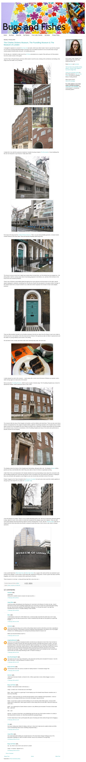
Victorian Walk (50, 521)
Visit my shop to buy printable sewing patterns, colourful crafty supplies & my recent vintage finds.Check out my (74, 69)
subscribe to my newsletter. (72, 86)
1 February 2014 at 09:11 (13, 597)
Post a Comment (9, 753)
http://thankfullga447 (12, 657)
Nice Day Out (24, 48)
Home (5, 35)
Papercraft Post (11, 666)
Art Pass (28, 54)
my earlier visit (28, 480)
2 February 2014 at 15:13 (13, 729)
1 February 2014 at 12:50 (13, 621)
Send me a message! (70, 81)
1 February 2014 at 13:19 (13, 635)
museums (13, 585)
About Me (18, 35)
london (9, 585)
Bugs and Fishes (12, 684)
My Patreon (26, 35)
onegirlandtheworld (12, 640)
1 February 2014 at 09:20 (13, 610)
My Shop (11, 35)
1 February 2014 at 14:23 (13, 652)
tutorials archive (75, 72)
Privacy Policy (55, 35)
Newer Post (6, 756)
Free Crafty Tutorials (37, 35)
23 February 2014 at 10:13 (13, 750)
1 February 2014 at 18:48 (13, 670)
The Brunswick (44, 152)
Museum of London (30, 479)
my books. (77, 64)
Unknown (10, 626)
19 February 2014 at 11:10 (13, 739)
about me (70, 64)
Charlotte (10, 592)
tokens (53, 468)
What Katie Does (20, 573)
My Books (47, 35)
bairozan (10, 675)
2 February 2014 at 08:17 (13, 680)
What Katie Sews (29, 573)
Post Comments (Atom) (15, 758)
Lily (8, 724)
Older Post (57, 756)
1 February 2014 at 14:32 (13, 662)
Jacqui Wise (10, 602)
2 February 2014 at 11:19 (13, 719)
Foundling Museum (16, 383)
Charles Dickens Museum (24, 235)
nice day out (17, 585)
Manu (9, 615)
